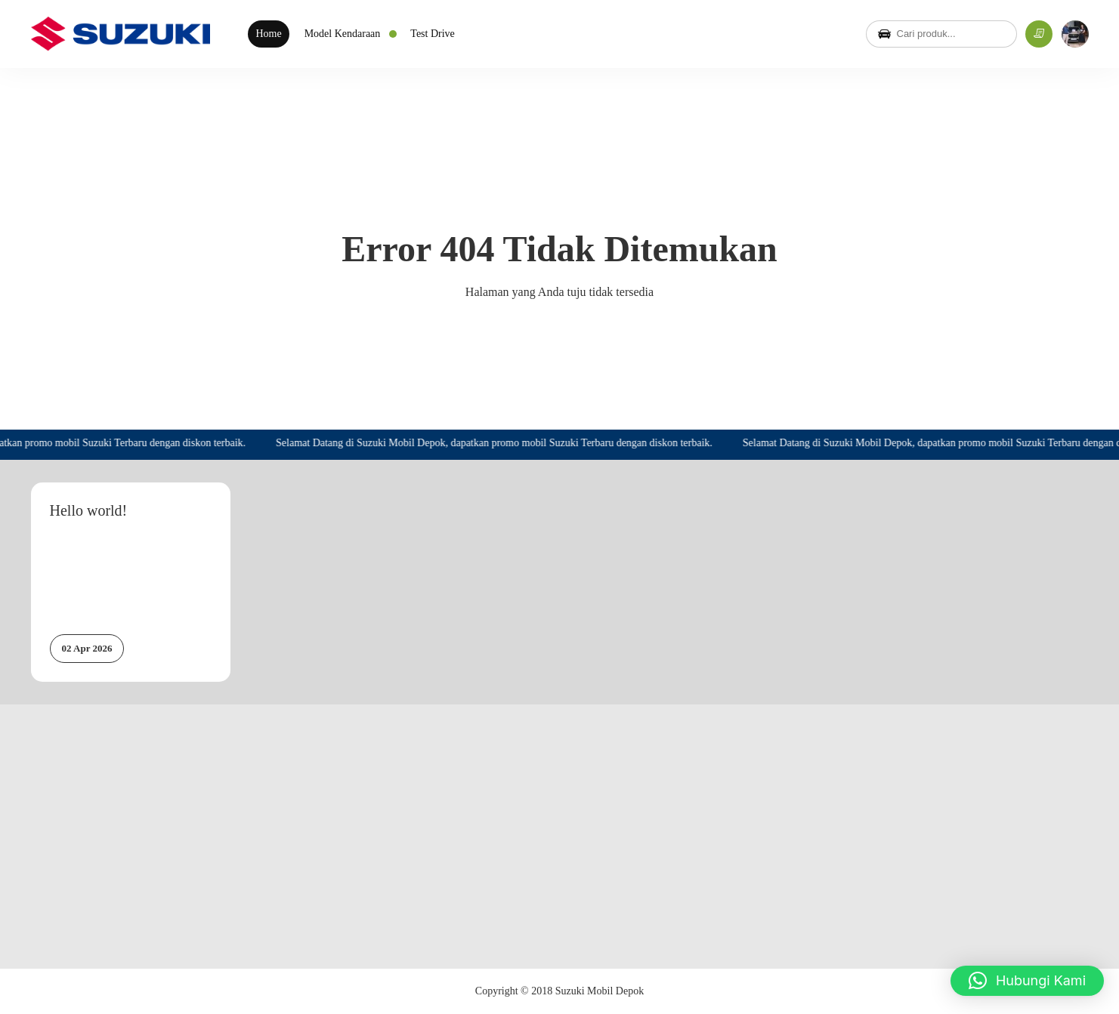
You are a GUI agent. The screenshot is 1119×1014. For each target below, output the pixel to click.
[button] (1027, 981)
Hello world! (89, 510)
